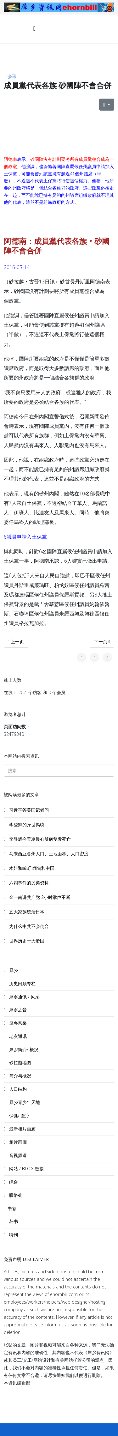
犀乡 (13, 970)
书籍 (12, 1208)
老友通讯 (17, 1036)
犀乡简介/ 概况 (23, 1049)
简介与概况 (19, 1076)
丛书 (13, 1221)
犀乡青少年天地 (24, 1102)
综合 (13, 1182)
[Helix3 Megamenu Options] (34, 28)
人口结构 (17, 1089)
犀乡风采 (17, 1023)
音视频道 (17, 1155)
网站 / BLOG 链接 (26, 1169)
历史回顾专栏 (22, 983)
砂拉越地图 (19, 1062)
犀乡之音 (17, 1010)
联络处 (15, 1195)
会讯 (12, 76)
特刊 (13, 1235)
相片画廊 (17, 1142)
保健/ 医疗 (19, 1115)
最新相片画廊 (22, 1129)
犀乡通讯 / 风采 (24, 997)
